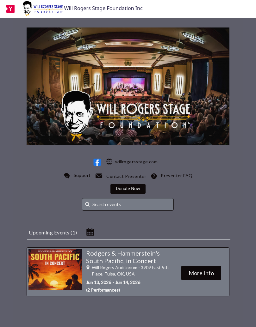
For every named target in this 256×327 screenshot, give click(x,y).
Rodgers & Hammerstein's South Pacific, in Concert (123, 256)
